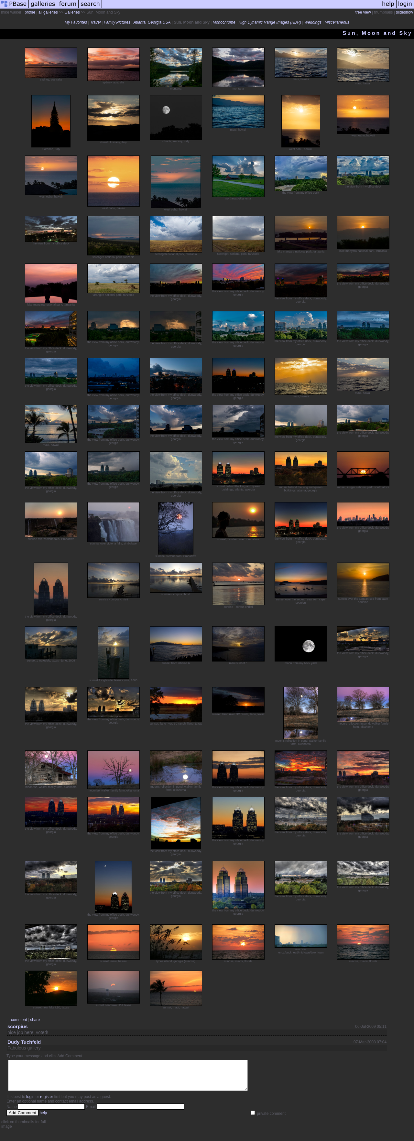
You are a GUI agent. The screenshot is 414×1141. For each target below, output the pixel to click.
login (30, 1102)
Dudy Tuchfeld (24, 1042)
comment (19, 1019)
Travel (95, 22)
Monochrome (224, 22)
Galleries (72, 12)
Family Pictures (117, 22)
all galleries (48, 12)
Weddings (312, 22)
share (35, 1019)
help (43, 1118)
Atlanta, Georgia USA (152, 22)
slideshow (404, 12)
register (46, 1102)
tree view (363, 12)
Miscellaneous (337, 22)
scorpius (17, 1026)
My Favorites (76, 22)
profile (30, 12)
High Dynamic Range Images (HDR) (270, 22)
